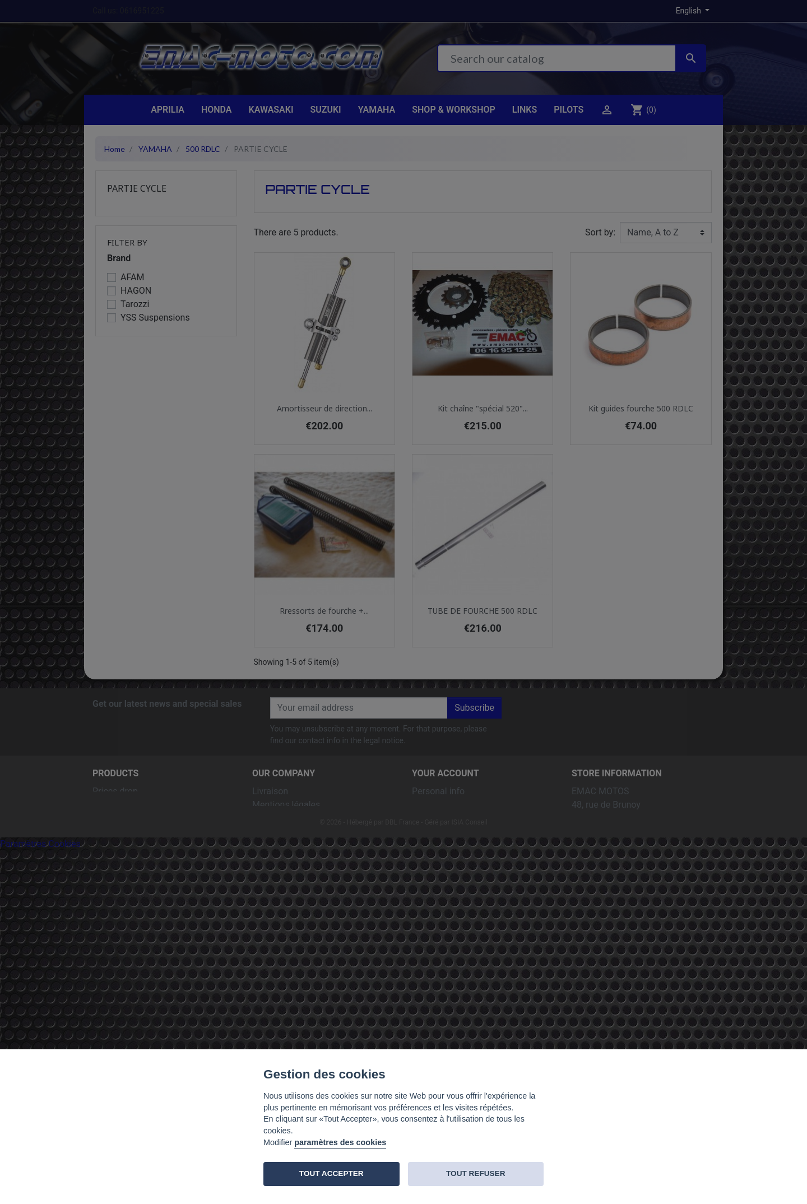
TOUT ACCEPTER (331, 1173)
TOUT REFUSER (475, 1173)
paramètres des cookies (340, 1142)
